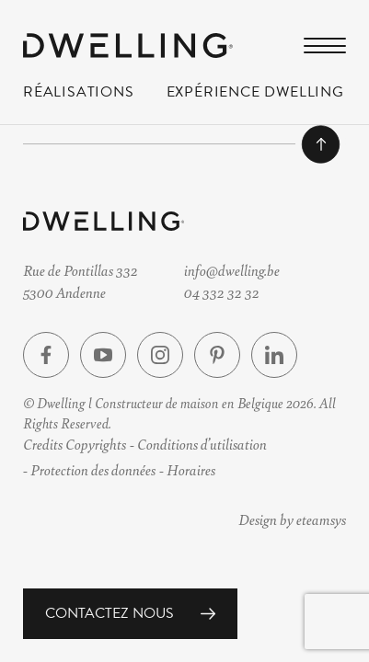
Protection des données (93, 469)
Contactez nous (109, 613)
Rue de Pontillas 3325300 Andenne (80, 280)
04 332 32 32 (221, 291)
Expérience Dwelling (255, 96)
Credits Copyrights (74, 443)
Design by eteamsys (292, 519)
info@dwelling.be (232, 269)
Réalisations (78, 96)
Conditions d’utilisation (202, 443)
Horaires (191, 469)
